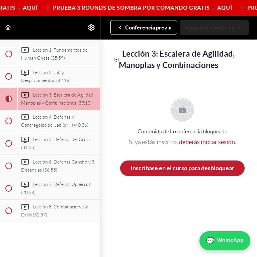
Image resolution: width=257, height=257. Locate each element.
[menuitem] (91, 28)
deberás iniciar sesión (207, 141)
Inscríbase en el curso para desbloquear (182, 168)
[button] (8, 28)
